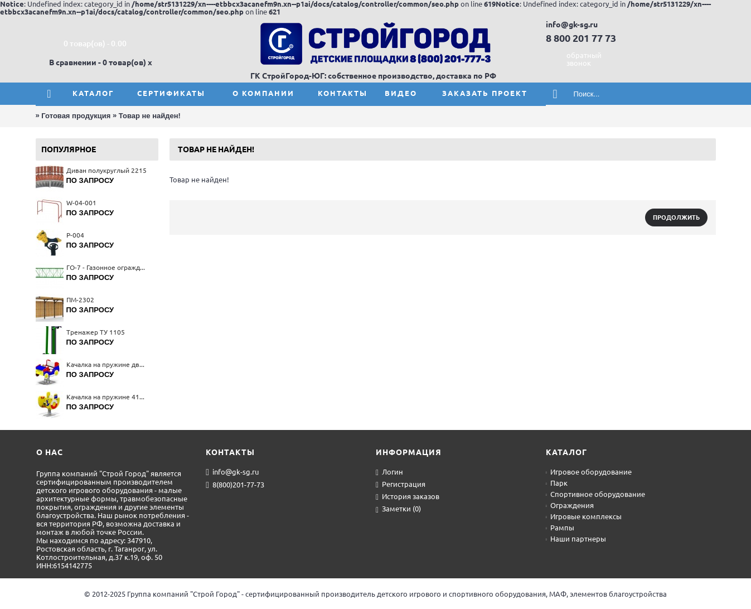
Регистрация (400, 484)
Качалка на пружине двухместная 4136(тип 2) (106, 364)
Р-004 (75, 235)
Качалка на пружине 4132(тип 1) (106, 396)
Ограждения (570, 505)
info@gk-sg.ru (232, 472)
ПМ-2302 (80, 299)
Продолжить (676, 217)
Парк (557, 483)
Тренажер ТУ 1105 (95, 332)
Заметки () (398, 509)
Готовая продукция (75, 116)
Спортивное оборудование (595, 494)
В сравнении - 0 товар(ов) (97, 62)
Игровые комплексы (584, 516)
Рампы (560, 527)
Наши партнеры (576, 539)
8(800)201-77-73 (235, 485)
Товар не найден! (150, 116)
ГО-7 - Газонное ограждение (106, 267)
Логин (389, 472)
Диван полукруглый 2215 (106, 170)
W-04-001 (81, 202)
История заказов (407, 496)
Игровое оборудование (589, 472)
